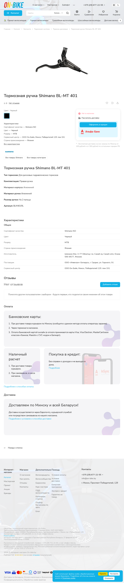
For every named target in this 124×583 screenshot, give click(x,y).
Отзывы (23, 483)
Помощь (56, 469)
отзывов (36, 555)
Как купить (25, 479)
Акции (7, 489)
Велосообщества (43, 479)
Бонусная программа (57, 485)
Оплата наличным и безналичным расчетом (43, 577)
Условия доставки (56, 479)
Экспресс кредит (59, 491)
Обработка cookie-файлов (35, 580)
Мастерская (9, 481)
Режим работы (9, 536)
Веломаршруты (43, 475)
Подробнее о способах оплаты (19, 386)
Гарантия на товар (57, 495)
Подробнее (54, 368)
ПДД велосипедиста (42, 491)
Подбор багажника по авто (42, 505)
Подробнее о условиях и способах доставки (30, 418)
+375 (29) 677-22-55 (93, 5)
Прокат (7, 485)
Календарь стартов (41, 497)
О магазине (25, 475)
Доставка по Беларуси (13, 577)
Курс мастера (42, 487)
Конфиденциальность (13, 580)
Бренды (7, 493)
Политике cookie (68, 578)
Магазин (24, 469)
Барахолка (41, 483)
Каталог (7, 477)
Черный (7, 116)
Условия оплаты (59, 475)
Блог (38, 511)
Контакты (24, 487)
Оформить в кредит (98, 124)
